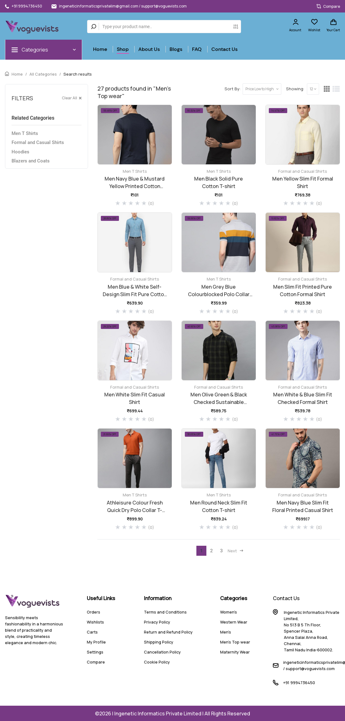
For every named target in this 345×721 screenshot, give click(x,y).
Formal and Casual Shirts (38, 142)
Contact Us (224, 49)
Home (100, 49)
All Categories (43, 74)
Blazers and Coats (31, 161)
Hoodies (20, 152)
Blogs (176, 49)
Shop (123, 49)
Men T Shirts (25, 133)
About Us (149, 49)
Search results (77, 74)
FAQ (197, 49)
